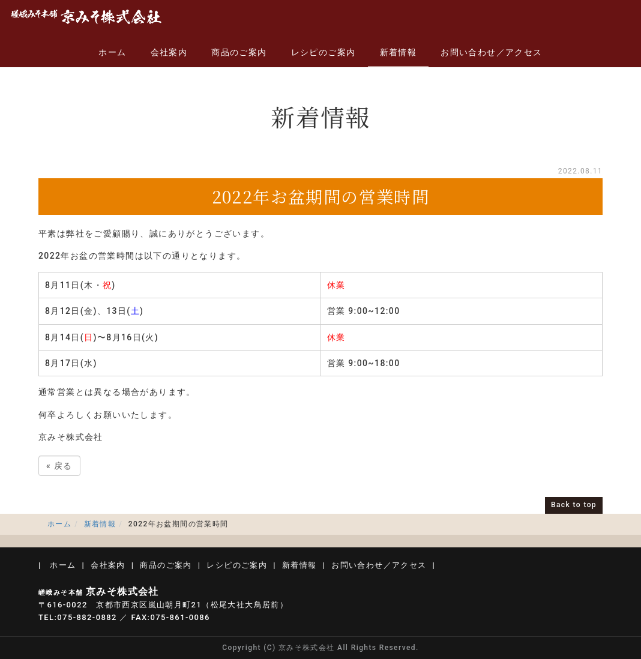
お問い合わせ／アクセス (491, 52)
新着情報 (398, 52)
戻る (59, 466)
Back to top (574, 505)
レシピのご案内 (323, 52)
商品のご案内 (238, 52)
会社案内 (169, 52)
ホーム (112, 52)
